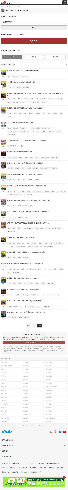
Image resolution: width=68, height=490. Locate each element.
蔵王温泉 (48, 369)
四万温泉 (25, 376)
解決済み (55, 57)
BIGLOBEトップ (36, 472)
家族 (9, 76)
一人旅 (10, 269)
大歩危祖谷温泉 (50, 418)
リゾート (10, 217)
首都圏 (44, 128)
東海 (9, 157)
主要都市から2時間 (33, 246)
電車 (46, 243)
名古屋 (21, 157)
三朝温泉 (25, 404)
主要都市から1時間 (44, 157)
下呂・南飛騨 (27, 228)
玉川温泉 (3, 414)
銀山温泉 (3, 372)
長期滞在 (54, 113)
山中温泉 (25, 390)
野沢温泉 (25, 379)
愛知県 (15, 157)
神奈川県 (35, 168)
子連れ (22, 76)
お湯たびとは (25, 425)
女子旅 (10, 194)
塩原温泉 (3, 379)
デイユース (23, 102)
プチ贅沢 (21, 146)
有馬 (37, 99)
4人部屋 (59, 131)
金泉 (48, 283)
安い (44, 113)
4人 (27, 128)
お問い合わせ (6, 463)
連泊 (34, 269)
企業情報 (34, 451)
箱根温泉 (48, 414)
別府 (20, 113)
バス (27, 76)
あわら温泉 (49, 390)
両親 (9, 228)
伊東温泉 (3, 386)
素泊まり (38, 113)
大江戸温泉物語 (12, 146)
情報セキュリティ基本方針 (10, 472)
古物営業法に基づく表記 (56, 468)
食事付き (61, 243)
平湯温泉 (48, 393)
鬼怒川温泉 (49, 376)
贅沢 (28, 243)
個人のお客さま (34, 440)
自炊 (9, 116)
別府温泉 (31, 113)
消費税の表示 (17, 463)
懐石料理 (47, 228)
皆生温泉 (3, 407)
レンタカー (26, 87)
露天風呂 (34, 243)
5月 (49, 128)
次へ (39, 325)
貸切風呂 (15, 102)
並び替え (3, 64)
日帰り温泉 (36, 102)
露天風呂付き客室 (22, 205)
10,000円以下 (11, 134)
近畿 (14, 99)
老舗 (21, 194)
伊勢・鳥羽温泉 (5, 418)
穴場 (33, 131)
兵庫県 (19, 99)
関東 (28, 131)
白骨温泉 (48, 379)
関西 (14, 205)
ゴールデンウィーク (13, 131)
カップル (10, 295)
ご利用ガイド (33, 425)
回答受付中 (34, 57)
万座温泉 (3, 376)
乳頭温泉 (25, 365)
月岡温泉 (3, 383)
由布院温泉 (4, 421)
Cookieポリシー (23, 468)
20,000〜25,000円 (48, 246)
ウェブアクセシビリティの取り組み (34, 463)
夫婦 (9, 179)
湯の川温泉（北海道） (7, 365)
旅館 (57, 191)
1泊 (41, 246)
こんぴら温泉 (4, 404)
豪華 (41, 228)
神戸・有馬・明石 (28, 99)
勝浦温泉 (25, 400)
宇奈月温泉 (4, 393)
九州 (9, 113)
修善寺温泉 (26, 386)
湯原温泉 (25, 407)
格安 (61, 113)
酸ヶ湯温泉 (49, 411)
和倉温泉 (3, 390)
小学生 (32, 128)
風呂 (9, 102)
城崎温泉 (25, 397)
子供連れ (15, 76)
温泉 (48, 99)
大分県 (15, 113)
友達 (9, 87)
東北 (18, 243)
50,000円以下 (11, 231)
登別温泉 (25, 362)
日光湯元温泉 (27, 414)
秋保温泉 (3, 369)
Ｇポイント (41, 425)
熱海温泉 (25, 421)
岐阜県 (19, 228)
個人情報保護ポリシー (53, 463)
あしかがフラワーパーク (33, 295)
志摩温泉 (25, 418)
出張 (26, 157)
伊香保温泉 (49, 372)
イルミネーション (50, 295)
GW (53, 128)
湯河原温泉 (49, 383)
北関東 (38, 128)
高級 (51, 243)
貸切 (29, 102)
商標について (25, 472)
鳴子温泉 (48, 365)
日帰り (43, 102)
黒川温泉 (3, 411)
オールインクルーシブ (51, 168)
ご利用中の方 (34, 456)
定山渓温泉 (4, 362)
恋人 (9, 99)
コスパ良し (51, 131)
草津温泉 (25, 372)
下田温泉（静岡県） (51, 386)
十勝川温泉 (49, 362)
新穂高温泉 (4, 397)
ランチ (54, 99)
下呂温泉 (35, 228)
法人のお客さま (34, 445)
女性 (18, 191)
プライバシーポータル (9, 468)
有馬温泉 (42, 99)
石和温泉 (25, 383)
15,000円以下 (28, 194)
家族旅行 (44, 131)
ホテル (63, 191)
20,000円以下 (55, 157)
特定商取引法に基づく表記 (38, 468)
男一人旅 (16, 269)
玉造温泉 (48, 404)
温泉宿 (19, 87)
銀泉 (53, 283)
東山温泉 (25, 369)
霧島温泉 (25, 411)
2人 (14, 87)
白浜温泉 (3, 400)
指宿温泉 (48, 421)
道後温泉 (48, 400)
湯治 (49, 113)
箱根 (41, 168)
